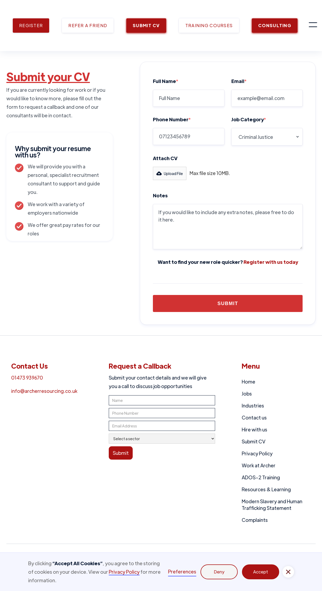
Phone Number (172, 119)
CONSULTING (274, 25)
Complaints (255, 520)
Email (238, 81)
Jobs (247, 393)
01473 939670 (27, 377)
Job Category (248, 119)
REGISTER (31, 25)
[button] (313, 25)
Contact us (254, 417)
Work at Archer (258, 465)
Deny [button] (219, 572)
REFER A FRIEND (87, 25)
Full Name (165, 81)
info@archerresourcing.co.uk (44, 391)
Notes (160, 195)
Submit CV (253, 441)
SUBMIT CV (146, 25)
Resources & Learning (266, 489)
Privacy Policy (257, 453)
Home (248, 381)
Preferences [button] (182, 571)
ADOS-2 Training (261, 477)
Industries (253, 405)
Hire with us (254, 429)
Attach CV (165, 158)
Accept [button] (260, 572)
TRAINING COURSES (209, 25)
